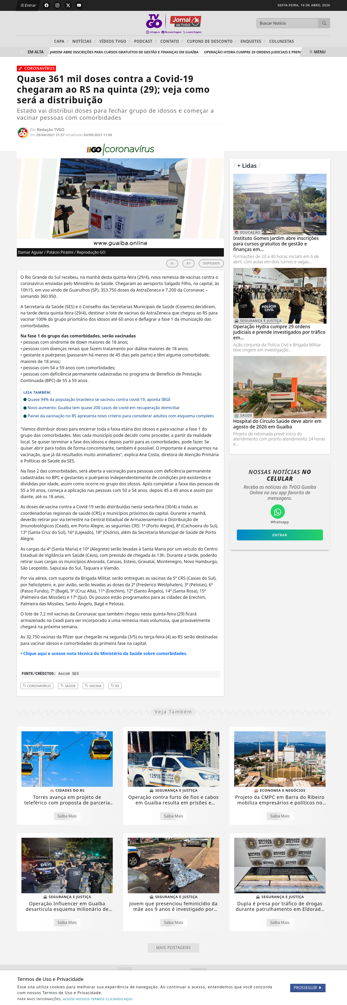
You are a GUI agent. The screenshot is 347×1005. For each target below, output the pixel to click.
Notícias (84, 41)
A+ (189, 263)
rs (115, 686)
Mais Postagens (173, 947)
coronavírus (37, 686)
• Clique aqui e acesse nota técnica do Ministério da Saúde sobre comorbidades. (103, 653)
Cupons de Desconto (212, 41)
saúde (68, 686)
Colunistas (281, 41)
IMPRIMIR (211, 263)
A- (172, 263)
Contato (171, 41)
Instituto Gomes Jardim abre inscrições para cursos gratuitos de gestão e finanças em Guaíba (110, 52)
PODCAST (145, 41)
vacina (93, 686)
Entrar (28, 5)
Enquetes (253, 41)
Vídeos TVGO (115, 41)
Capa (61, 41)
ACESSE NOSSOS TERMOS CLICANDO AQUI (98, 999)
